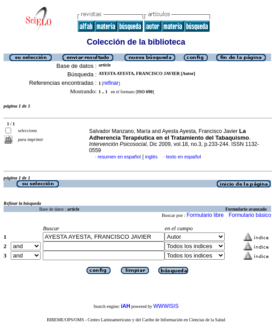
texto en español (183, 156)
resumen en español (119, 156)
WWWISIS (166, 306)
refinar (111, 83)
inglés (151, 156)
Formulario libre (204, 215)
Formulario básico (250, 215)
